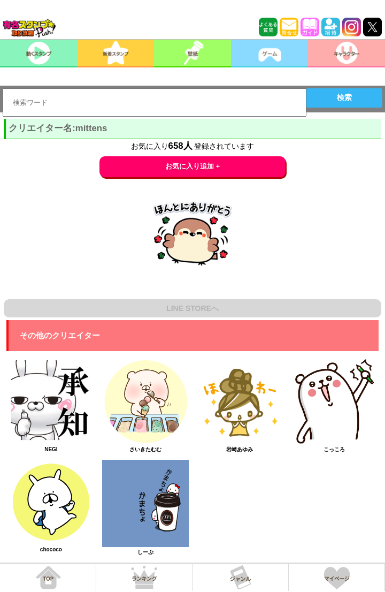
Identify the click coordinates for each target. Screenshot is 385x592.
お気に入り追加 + (192, 166)
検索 (344, 97)
